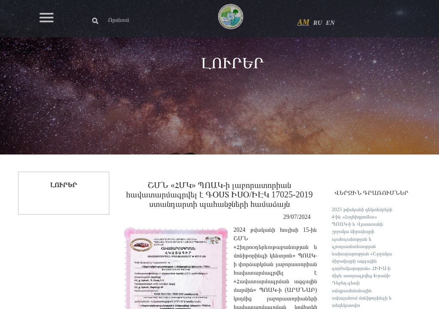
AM (304, 22)
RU (317, 22)
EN (330, 22)
